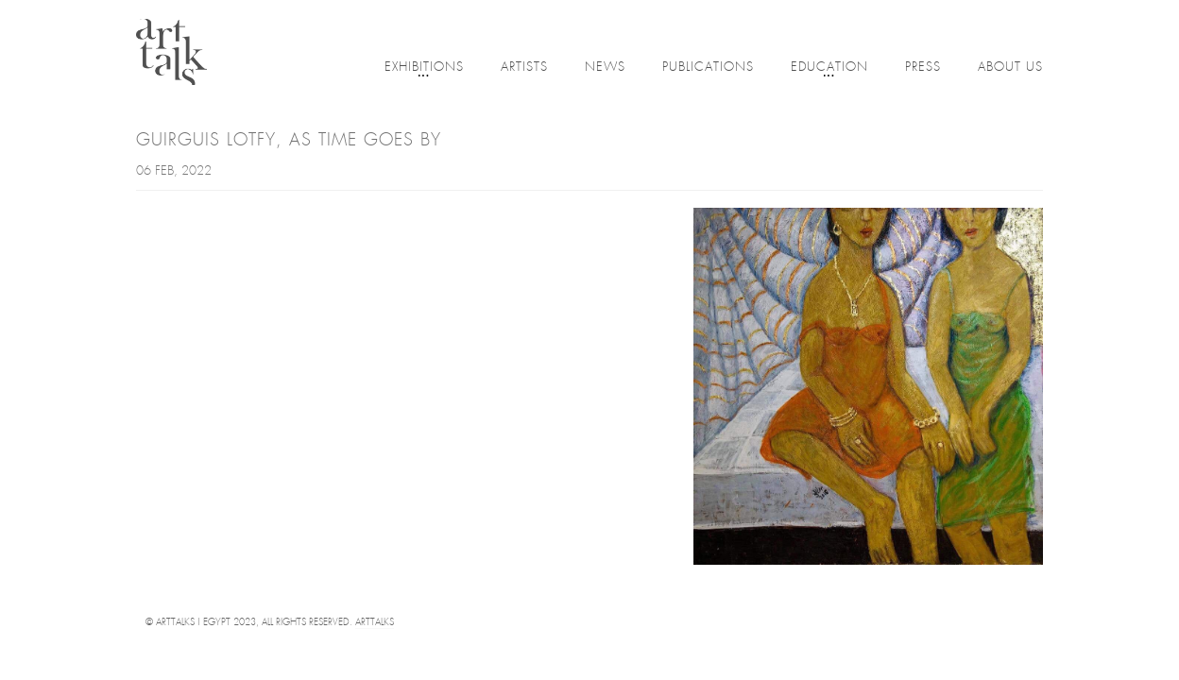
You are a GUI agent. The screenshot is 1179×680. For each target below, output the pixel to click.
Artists (524, 67)
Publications (708, 67)
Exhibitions (424, 68)
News (605, 67)
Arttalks (374, 623)
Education (829, 68)
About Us (1010, 67)
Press (923, 67)
